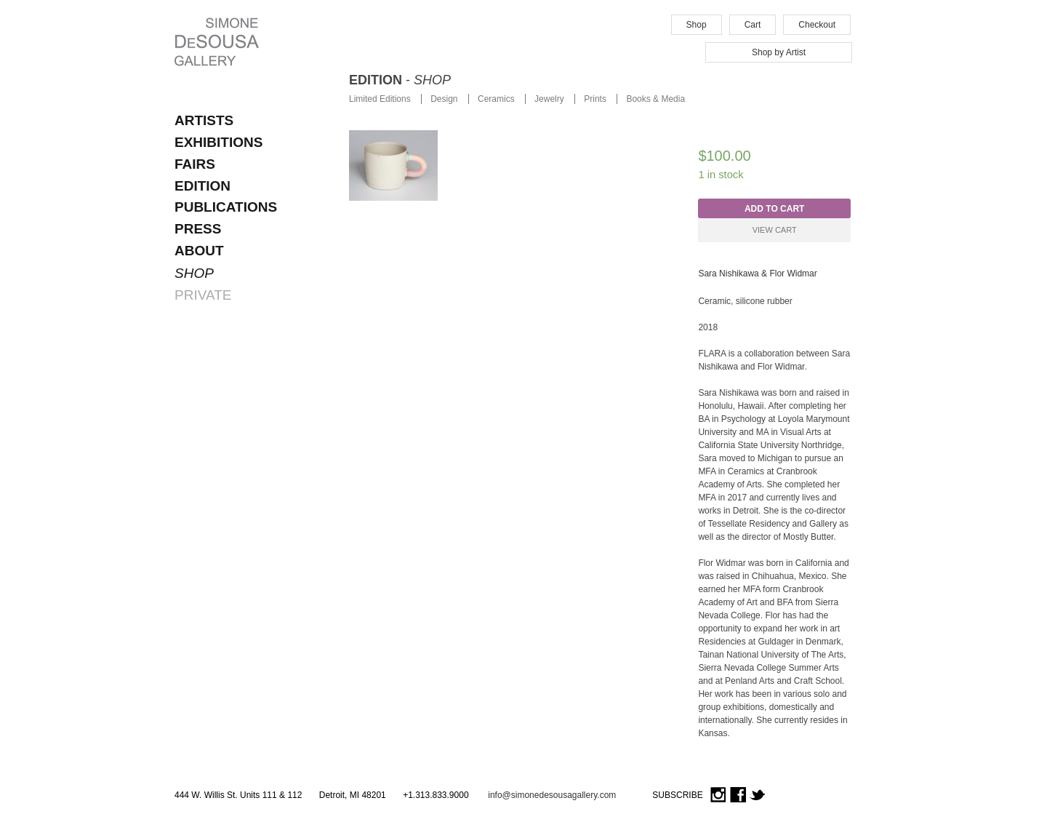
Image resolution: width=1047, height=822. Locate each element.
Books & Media (655, 99)
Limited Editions (380, 99)
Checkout (816, 25)
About (199, 250)
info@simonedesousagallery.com (552, 795)
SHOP (194, 273)
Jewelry (549, 99)
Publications (225, 207)
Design (443, 99)
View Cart (775, 230)
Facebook (738, 795)
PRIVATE (202, 295)
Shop (696, 25)
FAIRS (194, 164)
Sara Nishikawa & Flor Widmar (757, 273)
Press (197, 228)
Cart (753, 25)
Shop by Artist (779, 52)
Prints (595, 99)
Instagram (718, 795)
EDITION (202, 185)
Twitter (758, 795)
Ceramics (496, 99)
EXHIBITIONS (218, 142)
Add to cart (774, 209)
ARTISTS (203, 120)
